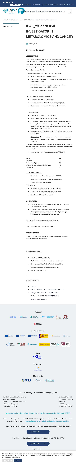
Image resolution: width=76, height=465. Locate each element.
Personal (32, 11)
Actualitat (62, 11)
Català (68, 4)
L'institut (26, 11)
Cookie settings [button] (7, 460)
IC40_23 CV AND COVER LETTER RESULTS (44, 296)
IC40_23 (33, 286)
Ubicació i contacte (50, 4)
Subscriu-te (35, 432)
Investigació (40, 11)
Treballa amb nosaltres (15, 19)
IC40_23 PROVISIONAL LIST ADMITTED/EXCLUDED (47, 290)
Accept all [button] (17, 460)
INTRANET (27, 4)
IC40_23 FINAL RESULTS (39, 299)
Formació (55, 11)
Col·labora (16, 4)
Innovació (48, 11)
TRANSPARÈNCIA (36, 4)
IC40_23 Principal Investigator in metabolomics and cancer (40, 19)
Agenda (61, 4)
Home (5, 19)
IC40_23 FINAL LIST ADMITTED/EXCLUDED (45, 293)
